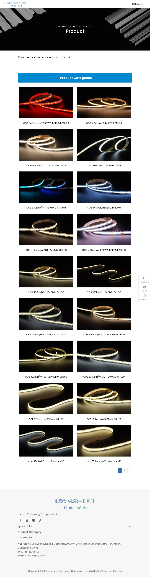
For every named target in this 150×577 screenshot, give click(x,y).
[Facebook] (20, 520)
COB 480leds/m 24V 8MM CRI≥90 (104, 165)
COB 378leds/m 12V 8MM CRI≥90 (104, 461)
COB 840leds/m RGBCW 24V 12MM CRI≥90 (46, 123)
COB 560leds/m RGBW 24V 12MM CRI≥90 (104, 250)
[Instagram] (33, 520)
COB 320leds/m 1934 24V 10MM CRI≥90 (46, 376)
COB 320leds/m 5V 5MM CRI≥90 (104, 292)
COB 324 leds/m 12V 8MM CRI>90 (46, 461)
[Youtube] (26, 520)
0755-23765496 (30, 551)
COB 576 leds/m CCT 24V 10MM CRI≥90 (46, 334)
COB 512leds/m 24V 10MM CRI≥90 (104, 123)
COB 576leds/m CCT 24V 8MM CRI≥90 (104, 334)
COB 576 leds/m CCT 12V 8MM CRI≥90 (104, 376)
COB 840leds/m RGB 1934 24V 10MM (46, 207)
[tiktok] (40, 520)
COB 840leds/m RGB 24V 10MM (104, 207)
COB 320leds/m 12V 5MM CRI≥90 (46, 419)
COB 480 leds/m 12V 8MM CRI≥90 (46, 292)
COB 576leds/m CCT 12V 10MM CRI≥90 (46, 250)
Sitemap (117, 571)
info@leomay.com (35, 555)
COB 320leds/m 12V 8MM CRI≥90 (104, 419)
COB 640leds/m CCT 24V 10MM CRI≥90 (46, 165)
